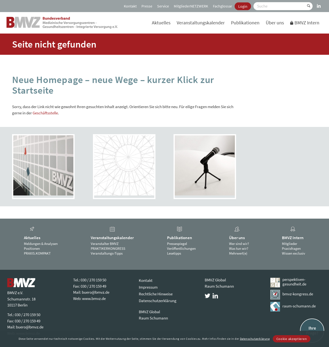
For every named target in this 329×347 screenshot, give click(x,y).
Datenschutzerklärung (157, 300)
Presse (146, 6)
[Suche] (283, 6)
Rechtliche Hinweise (156, 294)
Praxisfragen (291, 248)
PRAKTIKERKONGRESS (108, 248)
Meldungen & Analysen (41, 243)
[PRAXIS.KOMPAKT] (124, 165)
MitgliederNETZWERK (191, 6)
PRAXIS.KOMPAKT (37, 253)
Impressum (148, 287)
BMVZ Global (149, 311)
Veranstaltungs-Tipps (107, 253)
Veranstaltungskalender (112, 237)
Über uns (237, 237)
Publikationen (179, 237)
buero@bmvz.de (29, 327)
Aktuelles (32, 237)
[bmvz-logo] (62, 23)
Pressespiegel (177, 243)
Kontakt (130, 6)
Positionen (32, 248)
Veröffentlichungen (181, 248)
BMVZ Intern (293, 237)
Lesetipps (174, 253)
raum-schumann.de (299, 306)
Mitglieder (289, 243)
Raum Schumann (153, 318)
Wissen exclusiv (293, 253)
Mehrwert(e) (238, 253)
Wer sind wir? (239, 243)
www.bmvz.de (94, 298)
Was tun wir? (238, 248)
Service (163, 6)
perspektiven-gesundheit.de (294, 282)
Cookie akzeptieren (291, 339)
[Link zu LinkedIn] (318, 3)
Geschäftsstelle (45, 113)
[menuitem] (130, 6)
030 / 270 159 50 (27, 314)
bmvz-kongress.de (297, 294)
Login (242, 6)
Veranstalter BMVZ (105, 243)
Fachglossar (222, 6)
